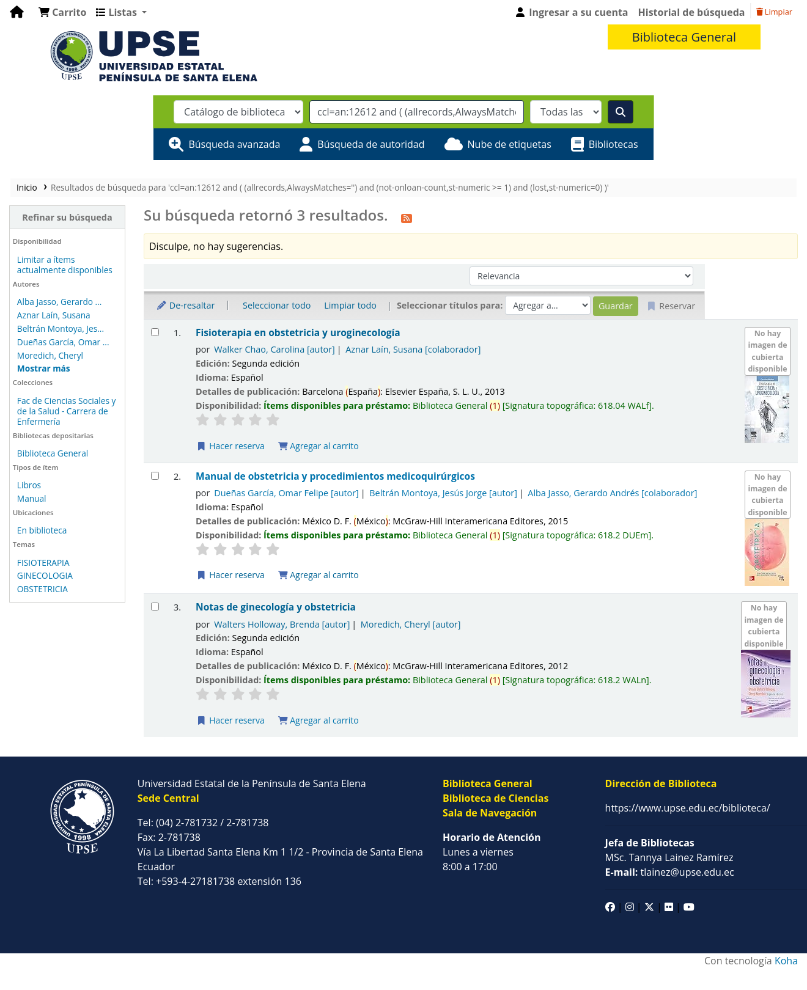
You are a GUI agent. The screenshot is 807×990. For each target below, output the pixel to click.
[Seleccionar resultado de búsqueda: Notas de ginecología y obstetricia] (155, 606)
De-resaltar (185, 305)
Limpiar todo (350, 305)
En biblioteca (42, 530)
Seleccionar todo (277, 305)
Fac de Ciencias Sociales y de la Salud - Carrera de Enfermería (66, 411)
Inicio (27, 187)
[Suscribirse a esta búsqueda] (406, 217)
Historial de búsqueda (691, 12)
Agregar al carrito (318, 446)
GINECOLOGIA (45, 575)
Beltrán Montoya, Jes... (60, 328)
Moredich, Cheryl (50, 355)
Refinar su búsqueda (67, 217)
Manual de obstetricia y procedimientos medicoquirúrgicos (335, 476)
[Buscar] (620, 111)
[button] (62, 12)
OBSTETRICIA (42, 589)
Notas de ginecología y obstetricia (276, 607)
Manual (31, 498)
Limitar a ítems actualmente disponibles (64, 265)
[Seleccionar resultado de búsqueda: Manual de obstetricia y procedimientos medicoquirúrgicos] (155, 476)
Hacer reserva (230, 446)
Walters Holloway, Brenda (282, 624)
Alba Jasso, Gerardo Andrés (612, 493)
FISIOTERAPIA (43, 562)
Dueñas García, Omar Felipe (286, 493)
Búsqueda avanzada (234, 144)
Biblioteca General (52, 453)
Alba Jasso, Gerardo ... (59, 301)
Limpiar (774, 11)
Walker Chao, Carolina (274, 349)
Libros (29, 485)
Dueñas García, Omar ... (63, 342)
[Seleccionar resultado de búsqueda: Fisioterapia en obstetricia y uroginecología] (155, 332)
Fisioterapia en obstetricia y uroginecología (298, 333)
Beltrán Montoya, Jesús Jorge (443, 493)
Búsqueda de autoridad (370, 144)
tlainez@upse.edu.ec (669, 872)
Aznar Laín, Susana (53, 315)
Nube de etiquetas (509, 144)
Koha (786, 960)
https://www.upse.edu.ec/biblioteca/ (687, 808)
